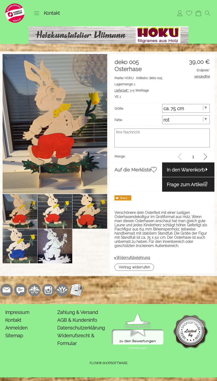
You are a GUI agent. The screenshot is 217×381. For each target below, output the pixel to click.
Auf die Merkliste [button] (132, 170)
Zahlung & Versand (77, 312)
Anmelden (16, 328)
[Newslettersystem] (76, 289)
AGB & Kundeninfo (77, 320)
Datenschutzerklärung (81, 328)
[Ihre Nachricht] (162, 138)
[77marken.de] (20, 289)
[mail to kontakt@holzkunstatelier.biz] (6, 289)
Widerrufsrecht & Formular (75, 339)
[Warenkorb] (198, 13)
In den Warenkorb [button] (186, 170)
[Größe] (185, 108)
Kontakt (52, 13)
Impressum (17, 312)
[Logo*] (15, 5)
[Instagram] (48, 289)
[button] (36, 13)
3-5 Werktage (131, 90)
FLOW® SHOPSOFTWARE (108, 363)
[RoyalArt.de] (34, 289)
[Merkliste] (189, 13)
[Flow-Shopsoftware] (62, 289)
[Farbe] (185, 120)
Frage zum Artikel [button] (186, 184)
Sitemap (14, 335)
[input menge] (193, 156)
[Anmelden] (179, 13)
